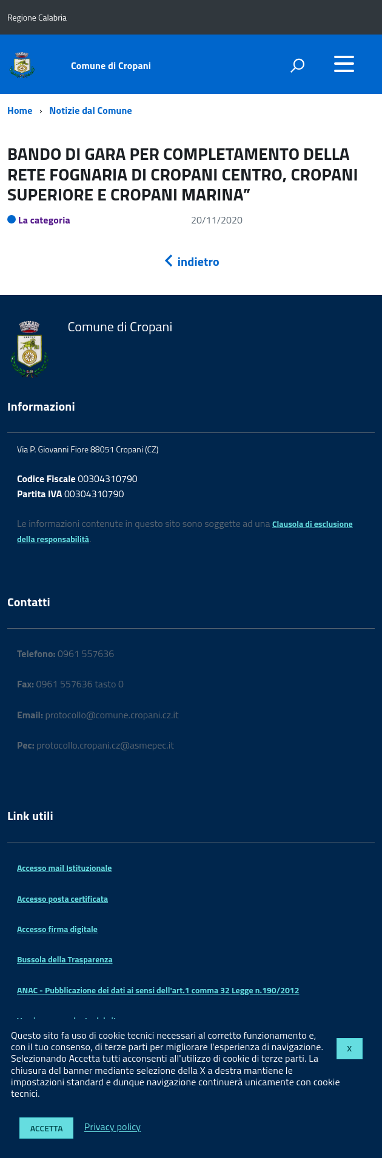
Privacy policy (112, 1127)
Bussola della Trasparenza (65, 959)
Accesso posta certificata (62, 898)
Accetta (46, 1128)
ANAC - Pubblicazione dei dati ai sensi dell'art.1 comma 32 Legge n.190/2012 (158, 990)
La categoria (44, 220)
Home (19, 110)
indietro (191, 261)
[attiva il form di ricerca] (297, 65)
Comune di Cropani (111, 65)
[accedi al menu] (344, 63)
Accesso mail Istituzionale (64, 867)
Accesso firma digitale (57, 928)
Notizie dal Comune (90, 110)
